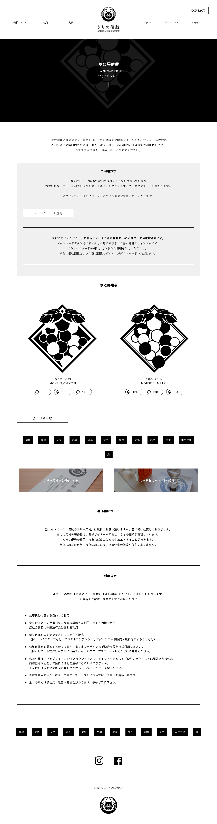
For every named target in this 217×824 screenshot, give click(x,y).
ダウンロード (171, 22)
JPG (44, 392)
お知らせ (196, 22)
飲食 (121, 440)
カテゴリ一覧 (42, 418)
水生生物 (186, 440)
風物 (152, 440)
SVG (85, 392)
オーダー (146, 22)
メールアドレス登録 (48, 213)
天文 (59, 440)
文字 (105, 440)
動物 (43, 440)
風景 (74, 440)
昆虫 (168, 440)
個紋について (21, 22)
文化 (137, 440)
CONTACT (197, 11)
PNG (64, 392)
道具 (90, 440)
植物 (28, 440)
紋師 (45, 22)
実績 (71, 22)
